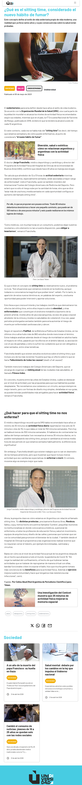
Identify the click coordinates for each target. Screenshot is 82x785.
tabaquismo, (18, 613)
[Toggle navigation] (75, 2)
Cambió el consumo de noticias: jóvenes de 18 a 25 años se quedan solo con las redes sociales (20, 730)
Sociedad (9, 88)
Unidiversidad (34, 88)
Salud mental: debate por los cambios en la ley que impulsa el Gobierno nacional (59, 670)
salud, (8, 613)
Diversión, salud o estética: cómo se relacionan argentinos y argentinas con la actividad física (56, 150)
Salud (21, 88)
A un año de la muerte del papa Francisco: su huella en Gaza (21, 668)
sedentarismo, (44, 613)
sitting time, (30, 613)
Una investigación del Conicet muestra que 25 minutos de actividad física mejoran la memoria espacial (54, 597)
